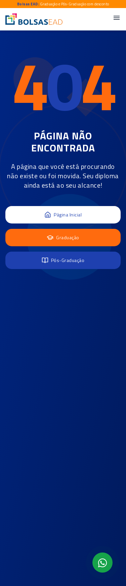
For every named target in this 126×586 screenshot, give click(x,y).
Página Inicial (63, 214)
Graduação (63, 237)
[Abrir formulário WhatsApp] (102, 562)
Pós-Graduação (63, 260)
